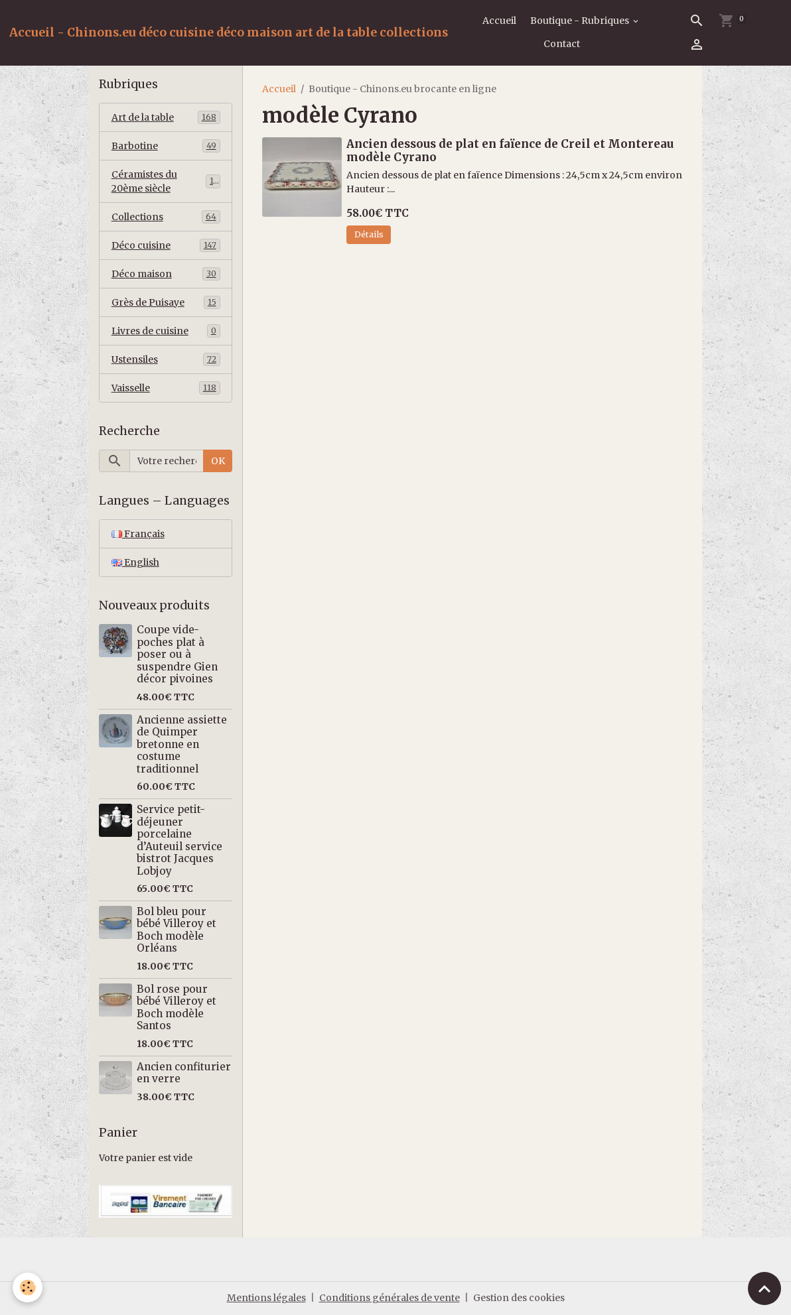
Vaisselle (165, 388)
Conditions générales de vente (389, 1298)
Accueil (499, 21)
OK (218, 461)
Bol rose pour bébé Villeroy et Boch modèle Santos (176, 1007)
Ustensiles (165, 359)
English (135, 562)
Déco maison (165, 274)
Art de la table (165, 117)
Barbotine (165, 146)
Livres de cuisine (165, 331)
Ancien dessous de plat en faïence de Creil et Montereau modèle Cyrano (510, 150)
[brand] (228, 32)
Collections (165, 216)
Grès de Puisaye (165, 302)
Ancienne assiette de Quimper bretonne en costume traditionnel (182, 744)
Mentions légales (266, 1298)
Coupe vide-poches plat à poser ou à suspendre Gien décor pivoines (177, 654)
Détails (369, 234)
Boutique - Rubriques (580, 21)
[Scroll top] (764, 1288)
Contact (561, 44)
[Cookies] (28, 1287)
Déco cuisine (165, 245)
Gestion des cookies (519, 1298)
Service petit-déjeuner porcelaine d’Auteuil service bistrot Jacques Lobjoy (179, 840)
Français (138, 534)
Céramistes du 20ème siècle (165, 181)
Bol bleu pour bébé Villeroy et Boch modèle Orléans (176, 929)
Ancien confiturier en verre (184, 1072)
